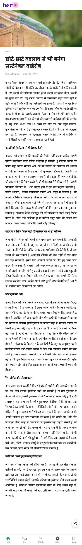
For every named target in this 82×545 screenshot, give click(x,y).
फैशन (7, 51)
